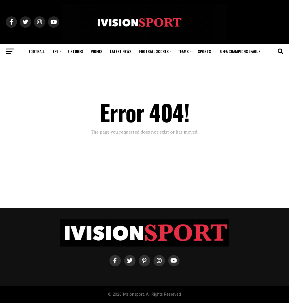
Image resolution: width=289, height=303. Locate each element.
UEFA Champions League (240, 51)
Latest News (120, 51)
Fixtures (75, 51)
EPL (55, 51)
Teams (183, 51)
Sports (204, 51)
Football (37, 51)
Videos (96, 51)
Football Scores (153, 51)
